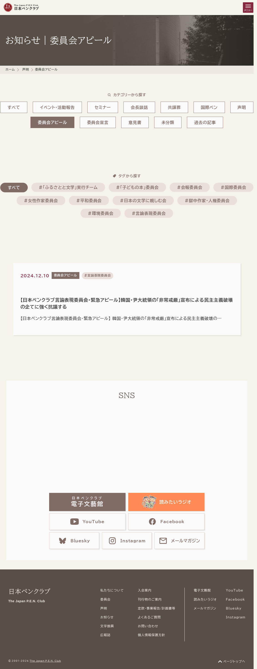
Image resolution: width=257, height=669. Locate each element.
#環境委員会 (100, 213)
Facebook (235, 599)
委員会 (105, 599)
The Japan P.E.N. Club (45, 661)
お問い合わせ (148, 626)
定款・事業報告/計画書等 (156, 608)
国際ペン (209, 107)
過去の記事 (205, 122)
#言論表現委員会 (149, 213)
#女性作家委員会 (41, 200)
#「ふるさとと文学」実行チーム (68, 187)
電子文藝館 (202, 590)
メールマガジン (205, 608)
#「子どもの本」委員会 (137, 187)
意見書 (134, 122)
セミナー (103, 107)
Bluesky (233, 608)
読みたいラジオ (205, 599)
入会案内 (144, 590)
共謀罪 (174, 107)
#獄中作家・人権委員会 (207, 200)
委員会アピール (52, 122)
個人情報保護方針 (151, 635)
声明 (25, 69)
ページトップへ (234, 661)
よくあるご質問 (149, 617)
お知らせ (107, 617)
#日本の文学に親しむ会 (143, 200)
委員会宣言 (98, 122)
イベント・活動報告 (57, 107)
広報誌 (105, 635)
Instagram (235, 617)
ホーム (10, 69)
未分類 (167, 122)
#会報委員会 (189, 187)
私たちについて (112, 590)
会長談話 (139, 107)
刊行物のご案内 (149, 599)
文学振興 (107, 626)
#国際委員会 (233, 187)
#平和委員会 (89, 200)
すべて (14, 107)
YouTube (234, 590)
